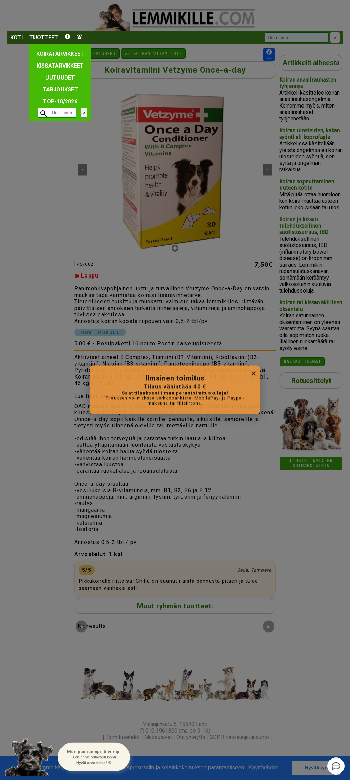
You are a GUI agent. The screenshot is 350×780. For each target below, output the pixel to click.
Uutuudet (60, 77)
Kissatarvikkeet (60, 65)
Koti (16, 37)
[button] (94, 757)
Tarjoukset (60, 89)
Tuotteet (43, 37)
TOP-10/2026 (60, 101)
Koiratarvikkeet (60, 54)
